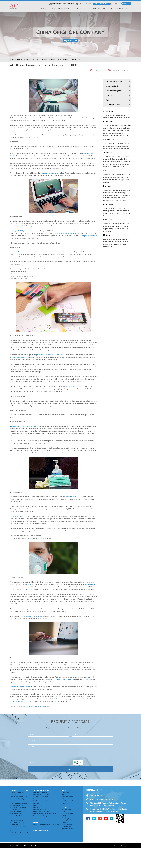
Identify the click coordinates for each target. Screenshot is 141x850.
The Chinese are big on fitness (64, 233)
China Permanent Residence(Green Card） (44, 818)
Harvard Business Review (18, 357)
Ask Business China (101, 4)
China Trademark (37, 805)
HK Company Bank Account (40, 796)
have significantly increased (88, 236)
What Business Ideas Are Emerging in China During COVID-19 (59, 59)
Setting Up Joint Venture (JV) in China (20, 796)
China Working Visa (38, 803)
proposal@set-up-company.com (61, 4)
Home (43, 9)
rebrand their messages (74, 386)
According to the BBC (16, 231)
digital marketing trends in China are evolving (49, 355)
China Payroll (36, 807)
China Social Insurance (39, 799)
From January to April (16, 516)
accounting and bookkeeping (22, 701)
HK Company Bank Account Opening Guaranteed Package (67, 826)
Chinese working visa (63, 699)
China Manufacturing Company (18, 809)
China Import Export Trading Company (20, 803)
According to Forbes (16, 252)
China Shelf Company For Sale (18, 822)
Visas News (65, 803)
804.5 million (30, 584)
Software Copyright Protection (41, 811)
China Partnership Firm (16, 824)
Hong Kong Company (15, 811)
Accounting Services (81, 9)
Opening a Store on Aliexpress (18, 831)
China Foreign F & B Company (18, 807)
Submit (70, 769)
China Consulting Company (17, 805)
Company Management (103, 9)
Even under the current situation (20, 687)
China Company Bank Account (41, 794)
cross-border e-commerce (32, 616)
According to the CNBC (73, 497)
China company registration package (34, 706)
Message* (70, 751)
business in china (40, 830)
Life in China (65, 794)
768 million (87, 679)
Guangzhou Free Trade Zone (17, 816)
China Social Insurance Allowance (42, 801)
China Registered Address (40, 792)
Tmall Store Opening (15, 813)
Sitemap (116, 846)
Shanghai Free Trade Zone (17, 818)
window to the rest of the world (50, 173)
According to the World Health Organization (23, 426)
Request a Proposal (70, 40)
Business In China (28, 59)
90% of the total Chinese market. (61, 679)
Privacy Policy (125, 846)
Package (119, 9)
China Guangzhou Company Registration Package (68, 820)
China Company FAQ (67, 801)
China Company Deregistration (41, 809)
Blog (128, 9)
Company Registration (59, 9)
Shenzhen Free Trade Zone (17, 820)
